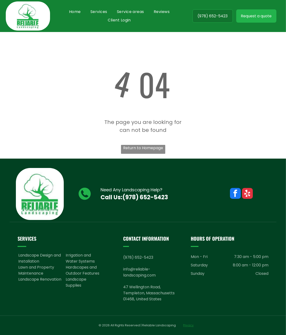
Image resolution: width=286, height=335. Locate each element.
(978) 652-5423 (145, 197)
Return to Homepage (143, 148)
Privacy (188, 325)
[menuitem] (75, 11)
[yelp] (247, 194)
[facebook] (235, 194)
